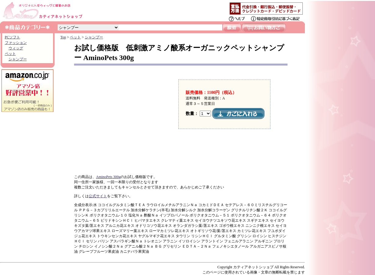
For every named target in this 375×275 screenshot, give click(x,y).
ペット (10, 54)
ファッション (16, 43)
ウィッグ (16, 48)
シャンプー (18, 59)
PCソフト (12, 37)
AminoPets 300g (108, 177)
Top (63, 37)
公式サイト (98, 196)
